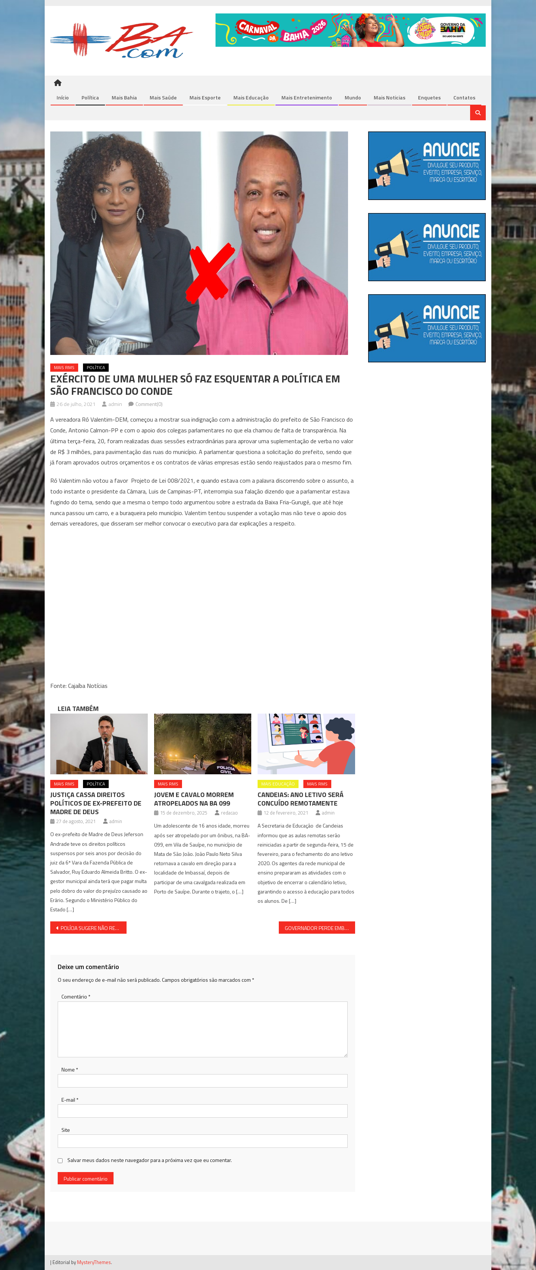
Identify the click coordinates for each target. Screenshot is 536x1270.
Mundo (353, 98)
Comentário (75, 997)
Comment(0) (149, 404)
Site (65, 1130)
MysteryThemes (94, 1262)
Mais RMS (64, 367)
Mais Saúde (163, 98)
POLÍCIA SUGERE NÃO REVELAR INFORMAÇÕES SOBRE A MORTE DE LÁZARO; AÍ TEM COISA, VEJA (94, 928)
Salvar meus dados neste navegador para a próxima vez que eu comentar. (149, 1160)
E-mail (70, 1100)
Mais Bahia (124, 98)
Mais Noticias (389, 98)
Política (90, 98)
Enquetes (429, 98)
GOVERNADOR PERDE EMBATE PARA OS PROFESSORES (320, 928)
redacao (229, 813)
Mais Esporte (205, 98)
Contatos (464, 98)
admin (115, 404)
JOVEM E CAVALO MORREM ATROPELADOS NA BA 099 (194, 799)
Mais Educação (251, 98)
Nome (69, 1069)
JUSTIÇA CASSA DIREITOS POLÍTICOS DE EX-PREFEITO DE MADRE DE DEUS (95, 803)
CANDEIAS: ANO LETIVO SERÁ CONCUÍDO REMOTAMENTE (301, 799)
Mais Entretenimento (306, 98)
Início (63, 98)
